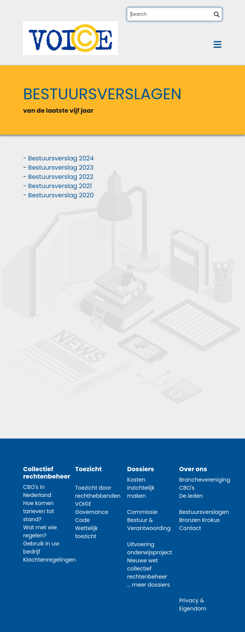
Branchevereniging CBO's (204, 484)
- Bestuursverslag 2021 (57, 186)
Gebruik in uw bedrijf (41, 547)
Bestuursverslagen (204, 512)
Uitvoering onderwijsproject (149, 548)
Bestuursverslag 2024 (61, 158)
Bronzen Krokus (199, 520)
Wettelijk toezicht (86, 532)
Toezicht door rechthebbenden (98, 492)
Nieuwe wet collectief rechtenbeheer (147, 568)
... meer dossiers (148, 585)
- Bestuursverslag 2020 (58, 195)
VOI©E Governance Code (91, 512)
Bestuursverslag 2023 (61, 167)
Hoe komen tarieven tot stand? (38, 511)
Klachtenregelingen (49, 560)
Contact (190, 528)
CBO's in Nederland (37, 491)
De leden (191, 496)
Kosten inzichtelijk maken (140, 488)
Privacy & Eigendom (192, 604)
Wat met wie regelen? (40, 531)
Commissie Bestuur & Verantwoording (149, 520)
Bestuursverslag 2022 (60, 176)
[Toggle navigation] (217, 44)
